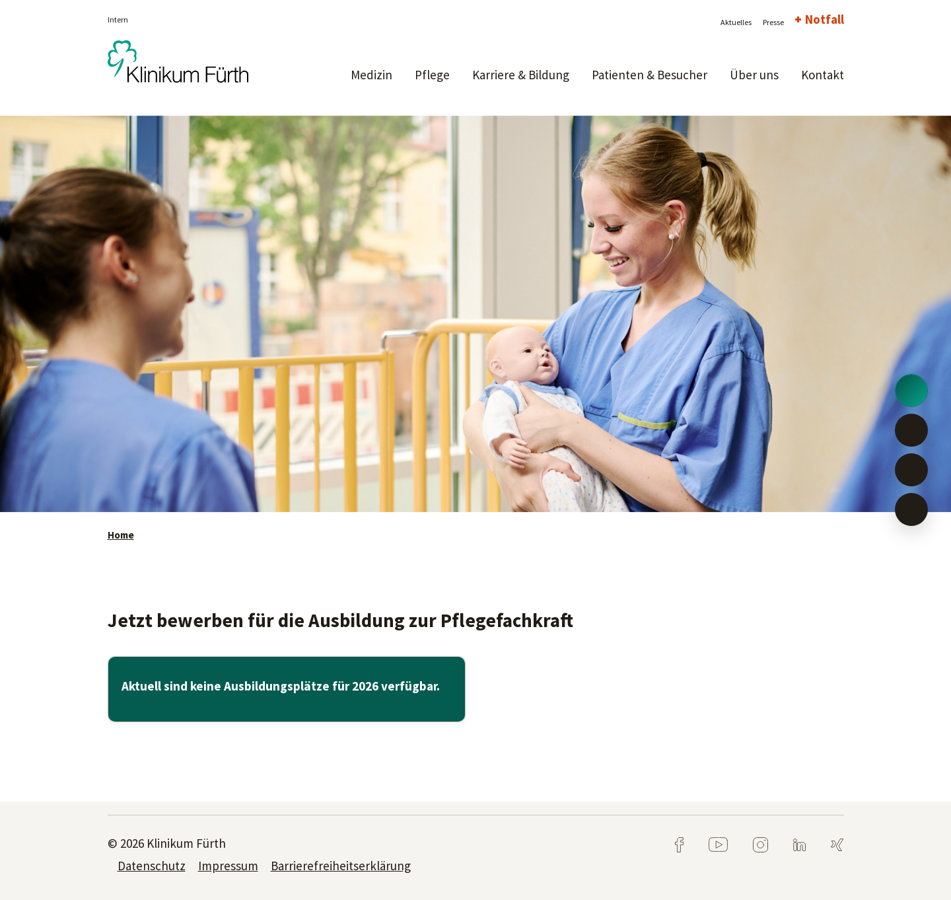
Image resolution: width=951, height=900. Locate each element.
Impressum (228, 866)
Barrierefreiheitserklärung (341, 866)
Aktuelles (736, 22)
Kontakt (822, 75)
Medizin (371, 75)
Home (121, 535)
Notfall (824, 19)
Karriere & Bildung (520, 75)
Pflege (432, 75)
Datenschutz (152, 866)
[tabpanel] (475, 314)
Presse (773, 22)
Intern (118, 19)
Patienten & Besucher (649, 75)
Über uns (754, 75)
